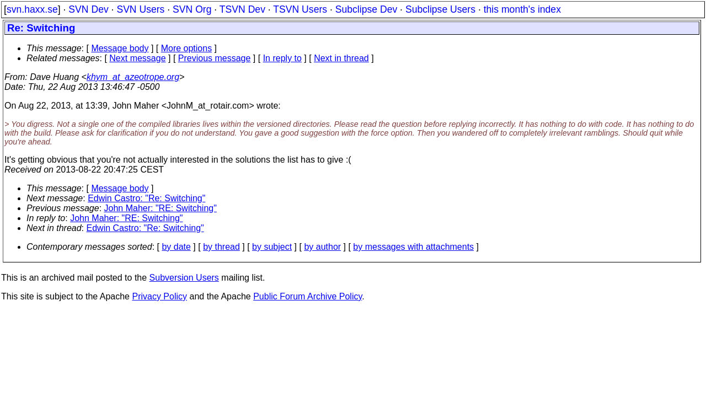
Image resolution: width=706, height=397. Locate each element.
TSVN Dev (242, 9)
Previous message (214, 58)
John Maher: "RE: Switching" (160, 208)
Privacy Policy (159, 296)
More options (186, 48)
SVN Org (192, 9)
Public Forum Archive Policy (307, 296)
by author (322, 246)
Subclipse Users (440, 9)
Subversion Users (184, 277)
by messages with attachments (413, 246)
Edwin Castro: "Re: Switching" (146, 198)
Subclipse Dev (366, 9)
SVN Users (140, 9)
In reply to (282, 58)
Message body (119, 48)
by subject (272, 246)
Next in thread (341, 58)
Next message (137, 58)
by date (176, 246)
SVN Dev (88, 9)
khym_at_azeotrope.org (133, 77)
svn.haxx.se (32, 9)
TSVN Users (300, 9)
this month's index (522, 9)
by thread (221, 246)
